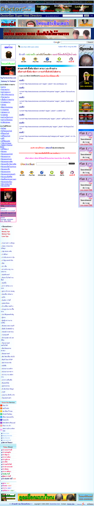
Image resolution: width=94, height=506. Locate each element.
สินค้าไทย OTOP (7, 359)
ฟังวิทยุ (3, 128)
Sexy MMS (7, 221)
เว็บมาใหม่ (35, 60)
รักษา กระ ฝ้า (7, 426)
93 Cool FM (5, 186)
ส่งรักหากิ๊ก (3, 213)
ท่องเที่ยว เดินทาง (7, 294)
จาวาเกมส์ (11, 211)
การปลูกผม (5, 110)
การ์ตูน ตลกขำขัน (7, 260)
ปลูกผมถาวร (5, 112)
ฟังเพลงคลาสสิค (7, 161)
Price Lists (5, 433)
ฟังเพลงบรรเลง (6, 159)
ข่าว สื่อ (4, 266)
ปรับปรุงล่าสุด (47, 60)
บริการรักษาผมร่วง (7, 94)
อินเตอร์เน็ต (5, 383)
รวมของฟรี (5, 335)
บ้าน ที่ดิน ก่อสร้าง (7, 306)
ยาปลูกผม (4, 115)
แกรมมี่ (7, 206)
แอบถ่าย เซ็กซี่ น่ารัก (8, 395)
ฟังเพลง (4, 151)
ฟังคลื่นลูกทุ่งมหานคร (8, 179)
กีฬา (3, 263)
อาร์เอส (12, 206)
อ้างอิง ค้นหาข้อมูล (8, 389)
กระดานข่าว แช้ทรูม (8, 243)
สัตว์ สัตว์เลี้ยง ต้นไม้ (8, 356)
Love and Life (6, 440)
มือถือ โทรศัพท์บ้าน (8, 329)
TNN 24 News (6, 143)
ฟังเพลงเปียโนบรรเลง (8, 167)
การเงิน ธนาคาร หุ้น (8, 257)
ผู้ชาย (3, 317)
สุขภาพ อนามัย (6, 362)
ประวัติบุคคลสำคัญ (8, 314)
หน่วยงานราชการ (7, 371)
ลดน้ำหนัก (6, 408)
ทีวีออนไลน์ (5, 133)
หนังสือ (4, 365)
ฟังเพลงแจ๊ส (5, 169)
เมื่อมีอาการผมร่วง (7, 100)
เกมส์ (3, 392)
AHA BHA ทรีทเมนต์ (9, 423)
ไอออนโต (6, 420)
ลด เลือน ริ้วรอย (7, 411)
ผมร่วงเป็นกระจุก (7, 117)
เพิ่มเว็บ (62, 174)
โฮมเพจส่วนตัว (6, 398)
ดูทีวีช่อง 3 (4, 149)
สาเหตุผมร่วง (5, 102)
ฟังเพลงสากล (5, 156)
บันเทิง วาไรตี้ (6, 300)
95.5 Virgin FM (6, 184)
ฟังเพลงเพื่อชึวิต (6, 177)
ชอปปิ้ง (4, 283)
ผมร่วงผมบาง (5, 92)
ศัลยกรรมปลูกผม (7, 107)
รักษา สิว (5, 405)
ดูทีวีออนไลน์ (5, 136)
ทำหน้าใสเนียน (7, 414)
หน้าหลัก (23, 60)
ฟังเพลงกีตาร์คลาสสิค (8, 164)
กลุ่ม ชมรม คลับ (7, 251)
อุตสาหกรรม (6, 386)
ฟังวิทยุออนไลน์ (6, 131)
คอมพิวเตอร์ (6, 274)
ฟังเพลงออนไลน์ (7, 154)
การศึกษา (5, 254)
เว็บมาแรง (59, 60)
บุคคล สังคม (6, 303)
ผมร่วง (3, 87)
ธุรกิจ (3, 297)
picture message (3, 218)
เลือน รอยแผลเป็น (8, 417)
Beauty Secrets (7, 435)
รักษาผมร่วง (5, 89)
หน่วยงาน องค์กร (7, 368)
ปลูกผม (3, 105)
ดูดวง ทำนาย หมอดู (8, 291)
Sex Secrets (6, 438)
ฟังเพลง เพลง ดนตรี (8, 326)
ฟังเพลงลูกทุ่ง (5, 172)
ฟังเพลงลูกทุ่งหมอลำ (8, 174)
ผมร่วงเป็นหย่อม (7, 120)
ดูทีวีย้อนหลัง (5, 141)
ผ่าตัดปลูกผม (5, 122)
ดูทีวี (2, 138)
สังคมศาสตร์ (6, 353)
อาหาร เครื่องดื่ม (7, 380)
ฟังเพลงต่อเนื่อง (6, 182)
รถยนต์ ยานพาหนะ (8, 332)
